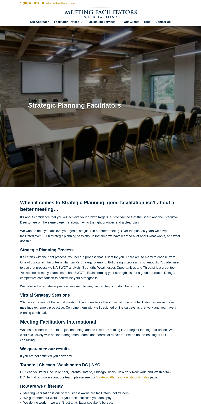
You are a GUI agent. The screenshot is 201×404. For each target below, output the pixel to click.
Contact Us (162, 22)
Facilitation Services (101, 22)
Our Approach (39, 22)
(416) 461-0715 (31, 3)
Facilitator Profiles (66, 22)
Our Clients (131, 22)
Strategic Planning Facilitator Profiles (122, 377)
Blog (147, 22)
